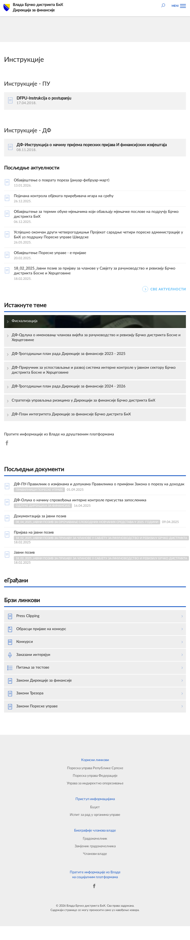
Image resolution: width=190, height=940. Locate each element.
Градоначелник (95, 838)
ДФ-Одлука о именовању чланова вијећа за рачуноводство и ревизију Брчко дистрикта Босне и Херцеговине (96, 337)
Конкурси (20, 642)
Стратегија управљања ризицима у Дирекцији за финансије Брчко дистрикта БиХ (83, 400)
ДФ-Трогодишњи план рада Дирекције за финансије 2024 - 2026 (68, 386)
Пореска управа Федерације (95, 775)
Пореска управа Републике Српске (95, 768)
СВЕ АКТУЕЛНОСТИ (164, 289)
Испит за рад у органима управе (95, 814)
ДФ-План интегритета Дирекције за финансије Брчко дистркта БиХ (71, 414)
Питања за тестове (28, 668)
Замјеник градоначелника (95, 846)
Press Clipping (23, 616)
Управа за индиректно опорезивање (95, 783)
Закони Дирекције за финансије (39, 681)
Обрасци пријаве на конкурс (36, 629)
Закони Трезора (25, 694)
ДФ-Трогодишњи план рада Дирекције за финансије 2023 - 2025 (68, 354)
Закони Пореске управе (32, 707)
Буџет (95, 807)
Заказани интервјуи (28, 655)
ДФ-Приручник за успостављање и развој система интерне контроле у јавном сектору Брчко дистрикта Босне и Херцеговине (94, 370)
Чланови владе (95, 853)
